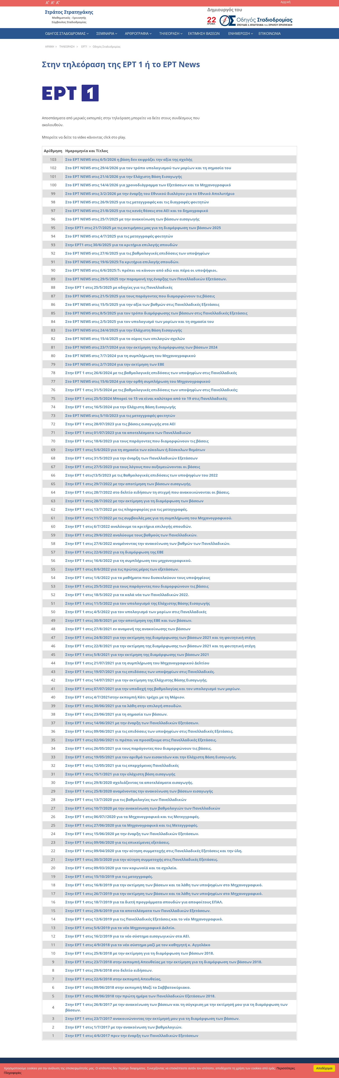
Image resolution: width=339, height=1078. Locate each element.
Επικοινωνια (270, 33)
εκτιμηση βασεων (204, 33)
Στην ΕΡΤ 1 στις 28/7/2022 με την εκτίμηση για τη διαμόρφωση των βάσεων (134, 500)
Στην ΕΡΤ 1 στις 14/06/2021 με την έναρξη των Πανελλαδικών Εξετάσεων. (132, 722)
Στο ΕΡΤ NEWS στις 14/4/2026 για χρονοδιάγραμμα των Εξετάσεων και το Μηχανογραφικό (148, 184)
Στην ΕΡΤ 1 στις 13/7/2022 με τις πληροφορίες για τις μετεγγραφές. (126, 509)
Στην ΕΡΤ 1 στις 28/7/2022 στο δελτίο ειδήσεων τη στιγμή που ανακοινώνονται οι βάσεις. (147, 492)
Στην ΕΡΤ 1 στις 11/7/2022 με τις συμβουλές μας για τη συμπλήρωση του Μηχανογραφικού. (148, 517)
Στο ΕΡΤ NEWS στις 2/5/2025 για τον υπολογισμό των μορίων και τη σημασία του (139, 321)
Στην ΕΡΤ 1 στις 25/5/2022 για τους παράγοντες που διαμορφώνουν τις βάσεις (136, 586)
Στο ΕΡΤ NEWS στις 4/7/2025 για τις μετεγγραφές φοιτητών (119, 236)
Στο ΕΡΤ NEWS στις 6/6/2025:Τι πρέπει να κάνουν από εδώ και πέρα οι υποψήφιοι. (141, 270)
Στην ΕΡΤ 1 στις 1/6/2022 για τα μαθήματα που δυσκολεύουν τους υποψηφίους (137, 577)
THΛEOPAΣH (66, 46)
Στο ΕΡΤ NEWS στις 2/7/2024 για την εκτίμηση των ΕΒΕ (114, 364)
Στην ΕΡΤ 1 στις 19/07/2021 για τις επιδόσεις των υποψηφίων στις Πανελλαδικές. (140, 671)
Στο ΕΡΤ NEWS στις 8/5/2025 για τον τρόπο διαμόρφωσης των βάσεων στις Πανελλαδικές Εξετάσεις (156, 313)
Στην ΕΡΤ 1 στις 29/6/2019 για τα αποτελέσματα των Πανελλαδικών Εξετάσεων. (138, 910)
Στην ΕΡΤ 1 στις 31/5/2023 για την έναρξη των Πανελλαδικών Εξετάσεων (131, 458)
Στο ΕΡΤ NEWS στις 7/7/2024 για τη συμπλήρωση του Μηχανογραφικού (130, 355)
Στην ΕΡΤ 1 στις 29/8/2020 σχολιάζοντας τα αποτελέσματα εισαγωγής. (129, 782)
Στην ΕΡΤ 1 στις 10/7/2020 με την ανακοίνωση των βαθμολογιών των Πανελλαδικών (142, 808)
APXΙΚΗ (49, 46)
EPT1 (83, 46)
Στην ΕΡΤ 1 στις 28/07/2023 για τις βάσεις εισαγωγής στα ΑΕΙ (120, 423)
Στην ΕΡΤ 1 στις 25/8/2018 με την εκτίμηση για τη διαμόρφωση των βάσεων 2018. (139, 953)
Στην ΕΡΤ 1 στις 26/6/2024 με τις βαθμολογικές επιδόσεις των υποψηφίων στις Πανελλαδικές (151, 372)
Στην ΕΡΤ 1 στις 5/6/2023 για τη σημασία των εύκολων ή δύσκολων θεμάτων (135, 449)
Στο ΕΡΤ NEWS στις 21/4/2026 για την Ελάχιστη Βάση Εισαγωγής (123, 176)
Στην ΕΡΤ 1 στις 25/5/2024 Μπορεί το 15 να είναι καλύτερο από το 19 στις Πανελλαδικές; (146, 398)
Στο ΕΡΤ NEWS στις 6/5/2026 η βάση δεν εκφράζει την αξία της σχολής (128, 159)
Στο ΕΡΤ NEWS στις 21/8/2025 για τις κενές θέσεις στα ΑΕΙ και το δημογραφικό (136, 210)
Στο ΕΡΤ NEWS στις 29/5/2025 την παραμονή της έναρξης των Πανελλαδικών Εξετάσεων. (146, 278)
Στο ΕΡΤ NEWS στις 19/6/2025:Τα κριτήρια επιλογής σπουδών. (122, 261)
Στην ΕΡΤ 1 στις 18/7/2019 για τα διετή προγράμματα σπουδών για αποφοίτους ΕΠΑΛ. (144, 901)
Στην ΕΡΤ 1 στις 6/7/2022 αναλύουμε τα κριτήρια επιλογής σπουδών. (128, 526)
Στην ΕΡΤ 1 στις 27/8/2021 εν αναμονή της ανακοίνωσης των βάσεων (127, 628)
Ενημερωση (239, 33)
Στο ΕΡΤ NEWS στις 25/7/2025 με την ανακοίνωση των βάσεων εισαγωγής (132, 219)
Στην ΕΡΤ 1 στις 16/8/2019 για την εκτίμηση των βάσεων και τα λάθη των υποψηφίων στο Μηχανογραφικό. (164, 884)
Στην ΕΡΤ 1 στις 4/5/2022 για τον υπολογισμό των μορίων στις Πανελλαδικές (135, 611)
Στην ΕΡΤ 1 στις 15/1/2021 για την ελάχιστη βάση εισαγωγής (120, 774)
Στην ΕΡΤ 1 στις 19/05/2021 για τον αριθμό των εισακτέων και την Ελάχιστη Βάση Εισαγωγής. (151, 756)
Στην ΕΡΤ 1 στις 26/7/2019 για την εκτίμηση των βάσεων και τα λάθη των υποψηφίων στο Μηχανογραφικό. (164, 893)
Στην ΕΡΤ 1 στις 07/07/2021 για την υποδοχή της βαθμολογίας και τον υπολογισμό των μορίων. (153, 688)
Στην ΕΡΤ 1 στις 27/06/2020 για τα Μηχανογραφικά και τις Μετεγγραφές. (131, 825)
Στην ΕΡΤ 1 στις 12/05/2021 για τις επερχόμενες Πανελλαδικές (122, 765)
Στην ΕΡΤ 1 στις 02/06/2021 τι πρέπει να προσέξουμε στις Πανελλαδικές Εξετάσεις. (141, 739)
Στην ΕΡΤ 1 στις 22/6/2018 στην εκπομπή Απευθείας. (113, 978)
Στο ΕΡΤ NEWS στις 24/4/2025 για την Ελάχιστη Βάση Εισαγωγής (123, 330)
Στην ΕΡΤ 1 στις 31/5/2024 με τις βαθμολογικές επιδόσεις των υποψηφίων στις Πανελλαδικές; (151, 389)
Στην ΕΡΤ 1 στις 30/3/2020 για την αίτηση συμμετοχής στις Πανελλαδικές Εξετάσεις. (141, 859)
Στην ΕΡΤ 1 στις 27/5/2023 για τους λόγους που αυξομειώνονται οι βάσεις (132, 466)
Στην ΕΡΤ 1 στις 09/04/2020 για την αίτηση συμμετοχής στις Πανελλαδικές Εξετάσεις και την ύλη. (153, 850)
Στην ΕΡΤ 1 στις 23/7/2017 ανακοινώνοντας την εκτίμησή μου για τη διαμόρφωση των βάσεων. (152, 1018)
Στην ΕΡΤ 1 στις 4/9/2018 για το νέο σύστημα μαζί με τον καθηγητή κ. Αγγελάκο (137, 944)
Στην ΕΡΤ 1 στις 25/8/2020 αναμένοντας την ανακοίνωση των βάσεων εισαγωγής (139, 791)
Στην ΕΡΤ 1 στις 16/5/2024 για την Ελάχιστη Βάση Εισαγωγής (120, 406)
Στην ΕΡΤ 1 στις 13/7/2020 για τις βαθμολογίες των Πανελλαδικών (125, 799)
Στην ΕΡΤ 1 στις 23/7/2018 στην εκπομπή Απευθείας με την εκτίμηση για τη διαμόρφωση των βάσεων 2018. (163, 961)
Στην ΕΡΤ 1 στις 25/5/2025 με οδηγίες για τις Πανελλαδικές (118, 287)
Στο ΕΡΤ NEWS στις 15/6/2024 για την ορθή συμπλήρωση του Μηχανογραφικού (137, 381)
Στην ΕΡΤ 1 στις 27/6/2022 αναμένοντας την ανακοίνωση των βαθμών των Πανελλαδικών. (147, 543)
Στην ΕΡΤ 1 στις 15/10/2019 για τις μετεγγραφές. (109, 876)
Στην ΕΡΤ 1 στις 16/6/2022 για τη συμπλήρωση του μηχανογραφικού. (128, 560)
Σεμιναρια (105, 33)
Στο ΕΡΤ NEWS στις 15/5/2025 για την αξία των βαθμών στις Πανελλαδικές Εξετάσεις (142, 304)
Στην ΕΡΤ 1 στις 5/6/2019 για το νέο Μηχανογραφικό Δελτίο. (120, 927)
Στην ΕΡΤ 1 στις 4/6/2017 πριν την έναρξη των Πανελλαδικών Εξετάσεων (132, 1035)
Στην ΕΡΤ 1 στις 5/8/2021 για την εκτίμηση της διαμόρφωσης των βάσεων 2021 (137, 654)
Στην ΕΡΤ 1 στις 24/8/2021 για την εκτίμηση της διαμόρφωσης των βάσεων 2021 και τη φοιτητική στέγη (160, 637)
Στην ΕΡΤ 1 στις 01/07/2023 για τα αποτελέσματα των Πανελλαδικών (128, 432)
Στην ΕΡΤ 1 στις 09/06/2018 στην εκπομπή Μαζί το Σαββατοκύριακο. (128, 987)
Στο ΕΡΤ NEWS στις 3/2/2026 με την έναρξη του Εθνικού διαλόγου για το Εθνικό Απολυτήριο (150, 193)
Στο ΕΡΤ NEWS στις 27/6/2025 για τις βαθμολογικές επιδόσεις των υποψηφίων (137, 253)
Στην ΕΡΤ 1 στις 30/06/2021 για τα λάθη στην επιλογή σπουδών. (123, 705)
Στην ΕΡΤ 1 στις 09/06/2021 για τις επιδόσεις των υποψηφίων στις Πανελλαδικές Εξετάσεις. (149, 731)
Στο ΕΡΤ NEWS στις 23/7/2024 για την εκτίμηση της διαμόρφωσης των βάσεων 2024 (141, 347)
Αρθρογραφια (137, 33)
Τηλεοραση (169, 33)
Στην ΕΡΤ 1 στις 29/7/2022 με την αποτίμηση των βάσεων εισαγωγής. (128, 483)
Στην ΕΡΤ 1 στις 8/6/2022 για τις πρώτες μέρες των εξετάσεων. (122, 569)
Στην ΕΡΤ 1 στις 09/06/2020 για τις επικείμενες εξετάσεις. (117, 842)
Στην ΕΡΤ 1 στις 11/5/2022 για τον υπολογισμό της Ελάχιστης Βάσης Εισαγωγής (137, 603)
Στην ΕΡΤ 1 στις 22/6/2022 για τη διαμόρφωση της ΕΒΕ (114, 552)
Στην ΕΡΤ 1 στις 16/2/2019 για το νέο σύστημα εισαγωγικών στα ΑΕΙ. (127, 936)
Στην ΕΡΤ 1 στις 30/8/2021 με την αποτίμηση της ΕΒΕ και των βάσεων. (128, 620)
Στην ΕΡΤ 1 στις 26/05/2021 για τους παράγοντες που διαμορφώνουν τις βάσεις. (138, 748)
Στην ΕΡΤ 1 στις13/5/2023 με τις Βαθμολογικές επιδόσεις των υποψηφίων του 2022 (141, 475)
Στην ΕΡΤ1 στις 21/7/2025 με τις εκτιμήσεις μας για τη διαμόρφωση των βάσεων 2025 (143, 227)
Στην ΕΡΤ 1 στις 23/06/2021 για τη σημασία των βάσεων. (116, 714)
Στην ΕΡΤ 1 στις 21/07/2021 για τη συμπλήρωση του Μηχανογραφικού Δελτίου (137, 662)
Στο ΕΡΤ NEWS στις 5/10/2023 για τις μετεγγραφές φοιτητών (120, 415)
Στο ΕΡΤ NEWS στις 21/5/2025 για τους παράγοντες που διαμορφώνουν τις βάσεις (140, 295)
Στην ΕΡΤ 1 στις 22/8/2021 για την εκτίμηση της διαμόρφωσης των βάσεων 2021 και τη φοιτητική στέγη (160, 645)
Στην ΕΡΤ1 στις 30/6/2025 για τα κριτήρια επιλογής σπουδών (121, 244)
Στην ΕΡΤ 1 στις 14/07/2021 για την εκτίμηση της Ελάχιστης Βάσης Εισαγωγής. (136, 680)
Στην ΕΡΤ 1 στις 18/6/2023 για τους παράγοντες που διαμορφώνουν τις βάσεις (136, 441)
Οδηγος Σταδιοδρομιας (65, 33)
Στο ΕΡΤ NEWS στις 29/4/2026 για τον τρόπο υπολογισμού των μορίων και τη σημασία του (148, 167)
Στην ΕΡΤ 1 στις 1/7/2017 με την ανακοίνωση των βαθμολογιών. (123, 1027)
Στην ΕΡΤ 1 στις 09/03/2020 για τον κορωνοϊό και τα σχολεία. (121, 867)
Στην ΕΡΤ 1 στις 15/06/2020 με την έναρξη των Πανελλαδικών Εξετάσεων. (132, 833)
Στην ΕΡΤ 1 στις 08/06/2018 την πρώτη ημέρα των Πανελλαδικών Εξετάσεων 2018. (140, 995)
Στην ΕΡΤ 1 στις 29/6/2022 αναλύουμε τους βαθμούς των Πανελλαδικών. (131, 535)
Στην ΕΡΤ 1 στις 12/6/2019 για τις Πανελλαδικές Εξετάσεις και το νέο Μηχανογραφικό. (144, 919)
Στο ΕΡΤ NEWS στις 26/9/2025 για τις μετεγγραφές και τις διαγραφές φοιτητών (137, 201)
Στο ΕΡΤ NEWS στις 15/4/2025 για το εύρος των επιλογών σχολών (125, 338)
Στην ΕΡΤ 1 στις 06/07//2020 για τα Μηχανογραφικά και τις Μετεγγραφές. (132, 816)
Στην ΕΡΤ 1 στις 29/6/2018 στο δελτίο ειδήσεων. (109, 970)
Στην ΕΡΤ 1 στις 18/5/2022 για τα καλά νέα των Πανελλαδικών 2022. (127, 594)
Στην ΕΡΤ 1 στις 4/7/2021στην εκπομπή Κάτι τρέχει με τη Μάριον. (125, 697)
